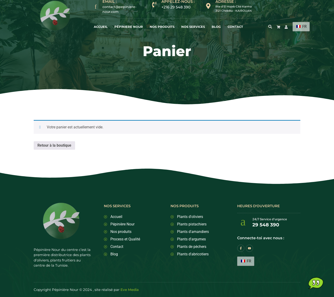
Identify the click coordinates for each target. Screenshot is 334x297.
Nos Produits (162, 27)
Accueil (101, 27)
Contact (235, 27)
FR (301, 26)
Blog (216, 27)
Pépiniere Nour (128, 27)
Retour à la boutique (54, 145)
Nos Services (193, 27)
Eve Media (129, 289)
